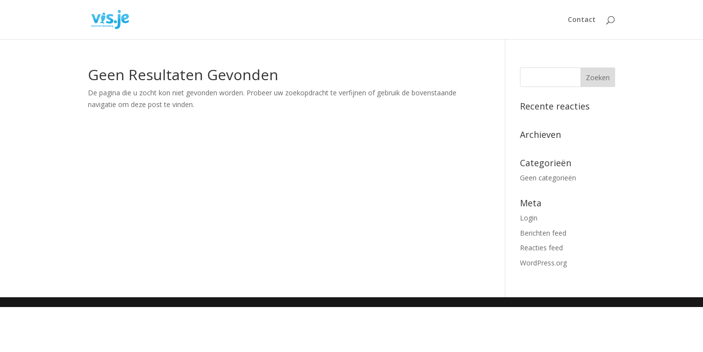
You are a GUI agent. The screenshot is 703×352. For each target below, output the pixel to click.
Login (529, 217)
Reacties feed (541, 247)
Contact (582, 20)
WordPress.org (543, 262)
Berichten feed (543, 233)
